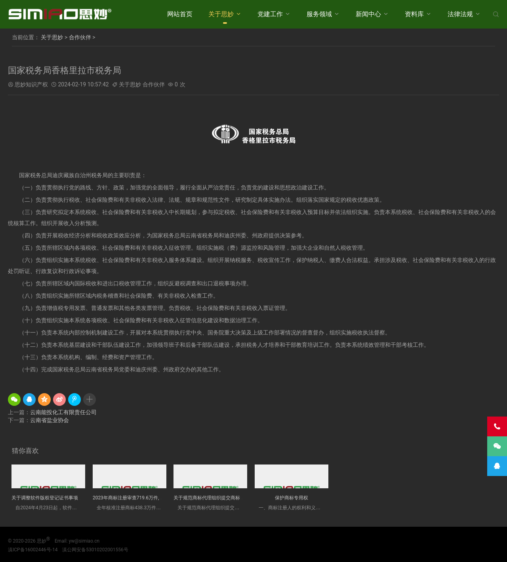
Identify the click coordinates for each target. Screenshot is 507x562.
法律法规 (460, 14)
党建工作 (270, 14)
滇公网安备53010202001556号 (95, 549)
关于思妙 (221, 14)
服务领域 (319, 14)
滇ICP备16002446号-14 (32, 549)
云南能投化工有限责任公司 (63, 412)
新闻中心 (368, 14)
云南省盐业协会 (49, 420)
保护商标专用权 (291, 498)
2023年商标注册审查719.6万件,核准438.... (137, 498)
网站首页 (180, 14)
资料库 (414, 14)
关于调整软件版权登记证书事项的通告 (51, 498)
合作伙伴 (80, 37)
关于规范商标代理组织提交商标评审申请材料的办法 (228, 498)
